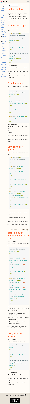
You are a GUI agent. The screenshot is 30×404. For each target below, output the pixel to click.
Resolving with (15, 400)
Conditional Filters (4, 43)
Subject (2, 24)
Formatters (3, 71)
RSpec (5, 1)
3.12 (4, 6)
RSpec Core (11, 5)
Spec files (3, 73)
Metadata (3, 29)
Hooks (2, 22)
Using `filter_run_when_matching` (4, 50)
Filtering (3, 31)
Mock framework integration (3, 67)
